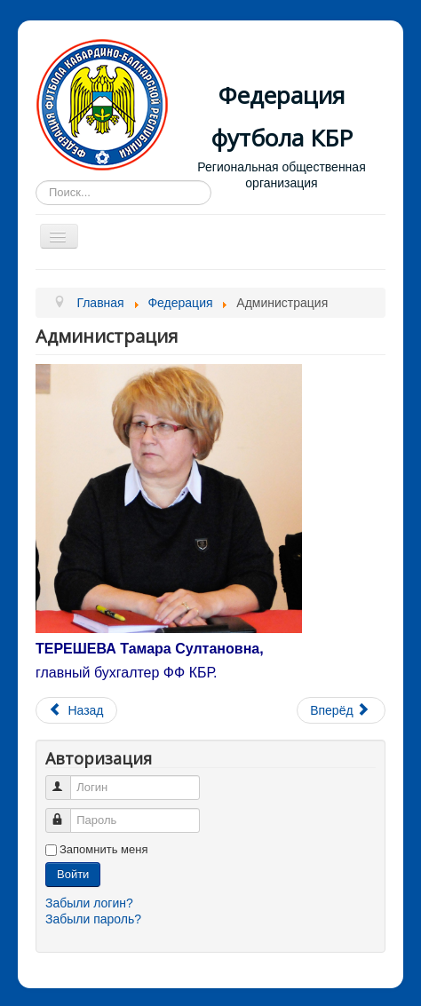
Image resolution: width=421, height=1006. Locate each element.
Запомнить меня (103, 849)
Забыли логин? (89, 903)
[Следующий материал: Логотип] (341, 710)
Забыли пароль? (93, 919)
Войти (73, 874)
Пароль (66, 812)
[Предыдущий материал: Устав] (76, 710)
